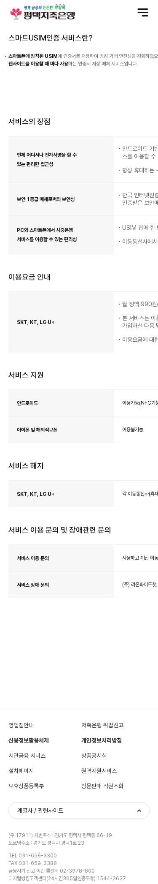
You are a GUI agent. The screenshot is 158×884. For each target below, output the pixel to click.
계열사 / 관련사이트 (40, 811)
